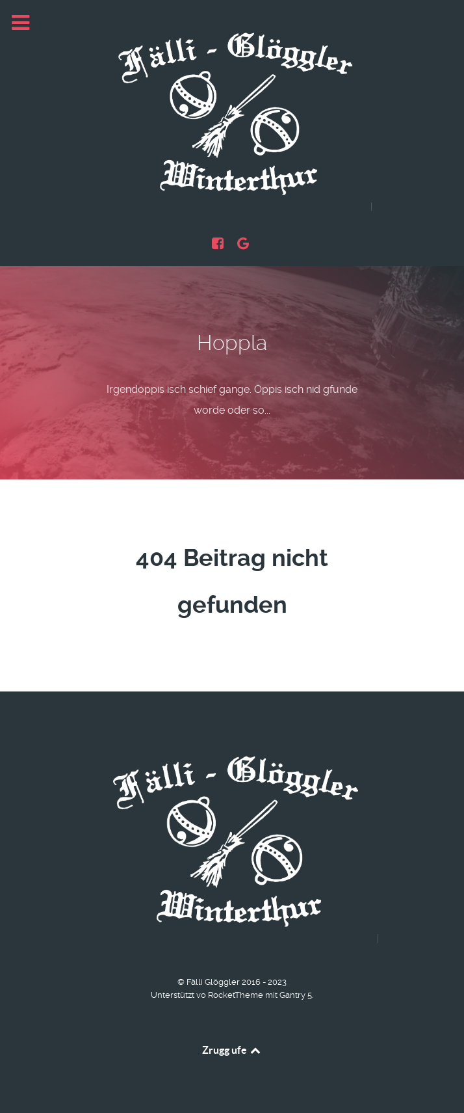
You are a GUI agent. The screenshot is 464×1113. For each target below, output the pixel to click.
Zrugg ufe (232, 1050)
